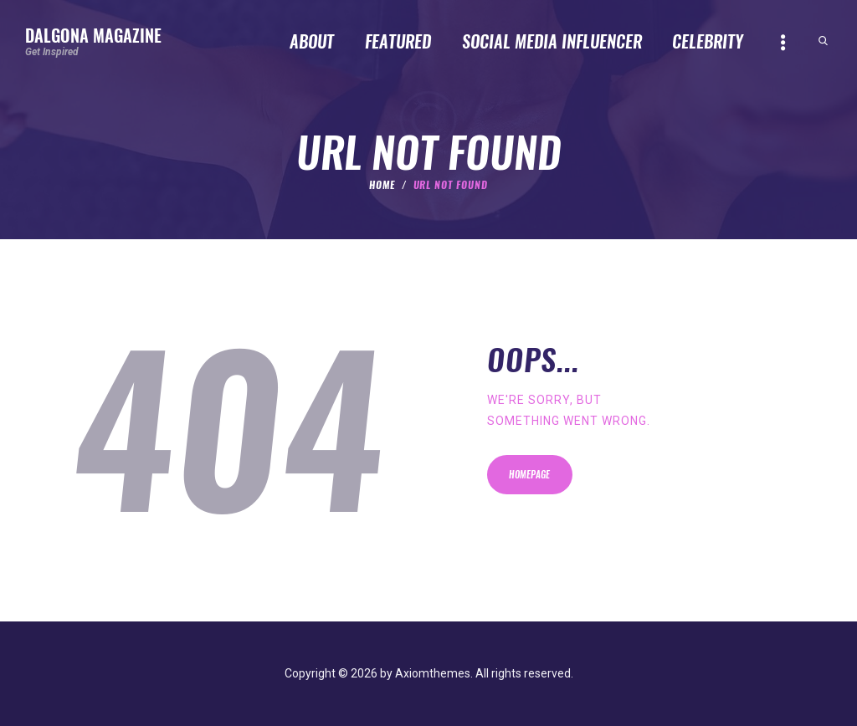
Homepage (531, 476)
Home (382, 185)
